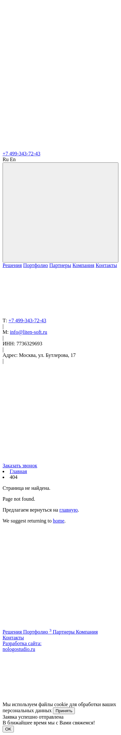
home (59, 520)
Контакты (106, 265)
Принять (63, 710)
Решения (12, 265)
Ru (6, 159)
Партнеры (60, 265)
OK (8, 729)
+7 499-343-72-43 (21, 153)
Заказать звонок (20, 465)
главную (68, 510)
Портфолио (35, 265)
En (13, 159)
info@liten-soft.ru (28, 332)
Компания (84, 265)
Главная (18, 471)
